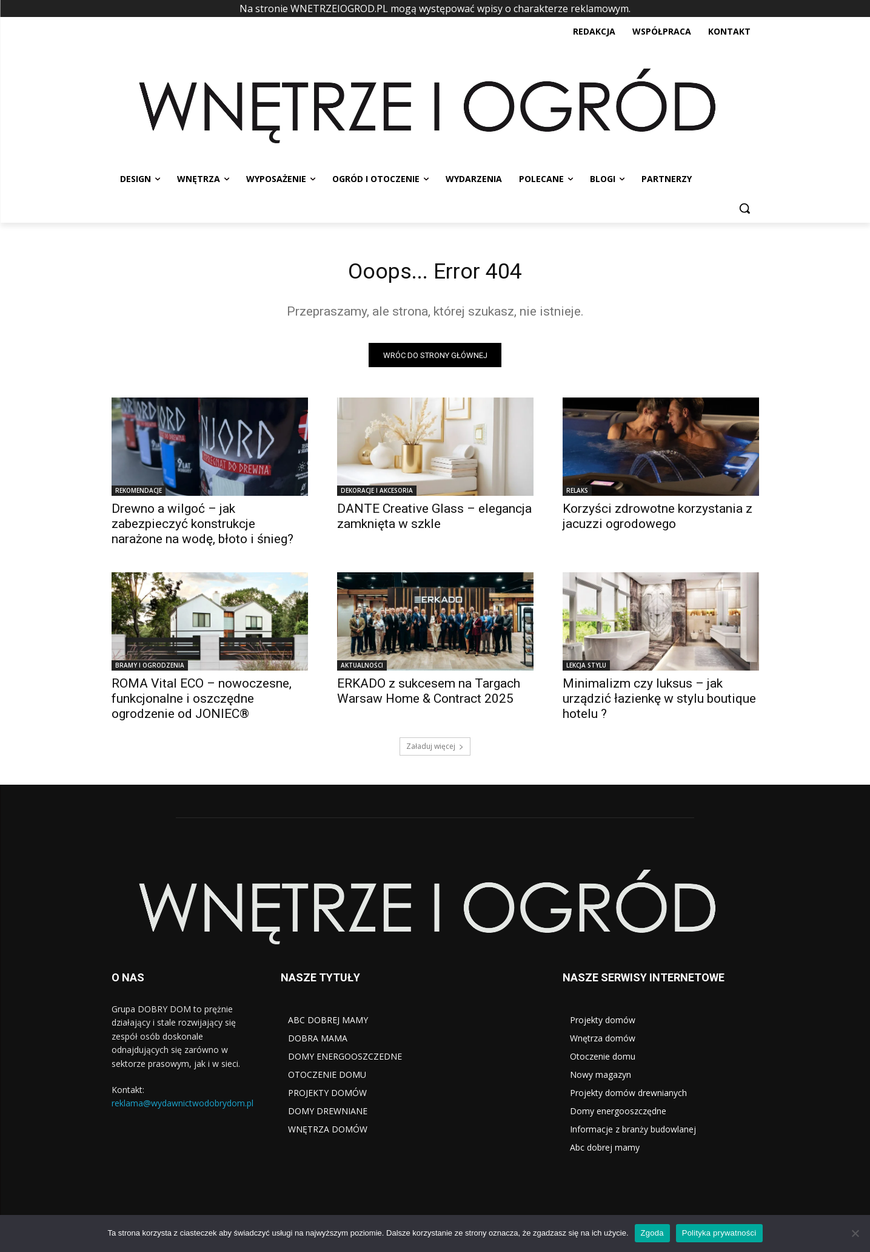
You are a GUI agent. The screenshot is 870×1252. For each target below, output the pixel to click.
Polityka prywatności (719, 1232)
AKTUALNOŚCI (362, 669)
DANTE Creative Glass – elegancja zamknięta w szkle (434, 520)
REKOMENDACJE (138, 494)
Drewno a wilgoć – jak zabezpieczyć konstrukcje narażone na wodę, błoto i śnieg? (202, 527)
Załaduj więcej (435, 750)
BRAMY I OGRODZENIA (149, 669)
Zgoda (652, 1232)
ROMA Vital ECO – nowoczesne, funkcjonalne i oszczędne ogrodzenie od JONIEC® (202, 702)
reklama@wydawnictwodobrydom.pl (182, 1106)
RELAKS (577, 494)
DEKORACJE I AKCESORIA (377, 494)
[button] (744, 208)
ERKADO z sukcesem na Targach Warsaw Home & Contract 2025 (428, 694)
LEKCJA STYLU (586, 669)
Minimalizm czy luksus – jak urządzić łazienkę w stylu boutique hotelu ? (659, 702)
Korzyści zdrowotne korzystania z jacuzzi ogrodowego (657, 520)
